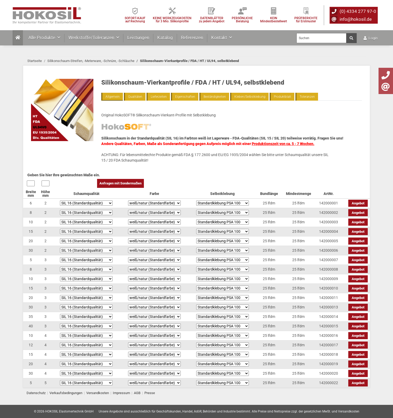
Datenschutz (36, 393)
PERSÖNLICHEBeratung (242, 19)
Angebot (358, 203)
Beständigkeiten (215, 97)
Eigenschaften (185, 97)
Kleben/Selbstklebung (249, 97)
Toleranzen (307, 97)
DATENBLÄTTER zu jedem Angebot (211, 19)
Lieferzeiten (159, 97)
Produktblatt (282, 97)
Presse (149, 393)
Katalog (165, 37)
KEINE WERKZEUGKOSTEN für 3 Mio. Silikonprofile (172, 19)
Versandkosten (97, 393)
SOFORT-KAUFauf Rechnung (135, 19)
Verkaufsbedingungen (65, 393)
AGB (137, 393)
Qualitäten (135, 97)
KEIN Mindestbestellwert (273, 19)
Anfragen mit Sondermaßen (120, 183)
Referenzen (192, 37)
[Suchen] (321, 38)
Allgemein (112, 97)
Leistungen (138, 37)
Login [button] (371, 38)
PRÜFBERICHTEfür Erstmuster (306, 19)
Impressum (121, 393)
